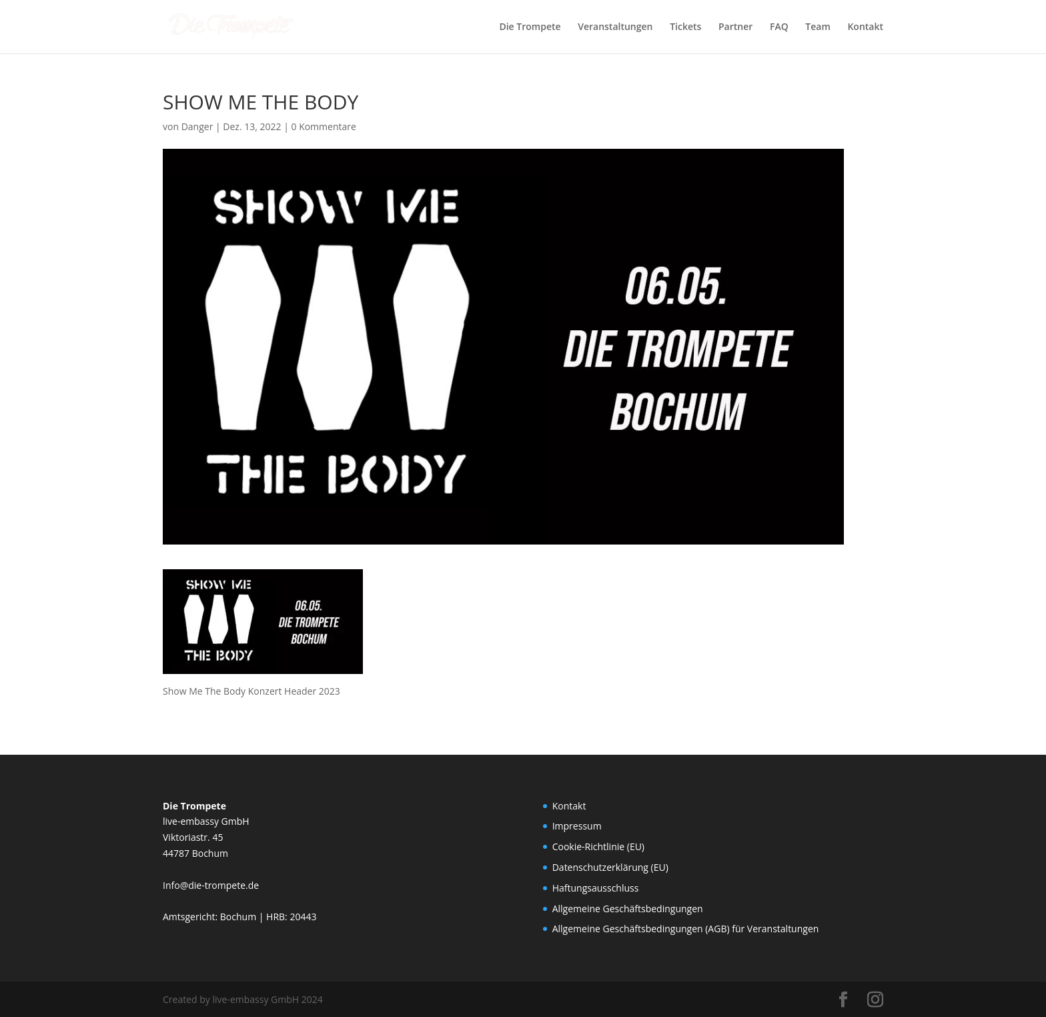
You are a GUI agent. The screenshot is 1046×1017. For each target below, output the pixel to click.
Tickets (685, 27)
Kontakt (865, 27)
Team (817, 27)
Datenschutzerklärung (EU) (610, 867)
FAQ (779, 27)
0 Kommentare (323, 126)
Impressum (577, 825)
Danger (197, 126)
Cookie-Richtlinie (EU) (598, 846)
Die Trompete (529, 27)
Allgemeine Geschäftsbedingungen (627, 908)
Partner (735, 27)
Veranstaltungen (615, 27)
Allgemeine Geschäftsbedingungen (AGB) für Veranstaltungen (685, 928)
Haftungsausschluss (595, 888)
